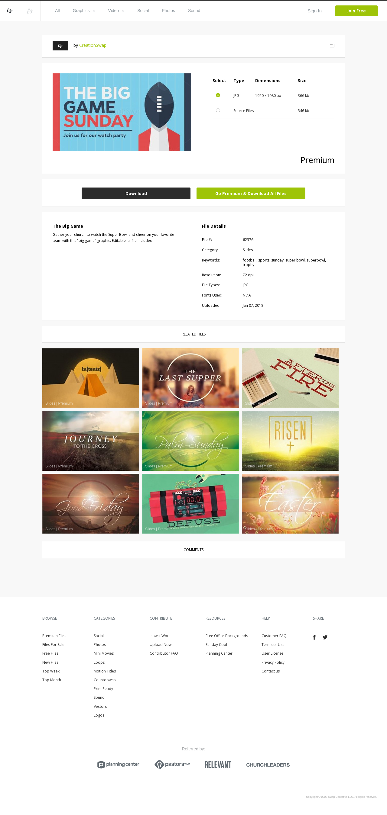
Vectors (100, 706)
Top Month (51, 679)
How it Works (161, 635)
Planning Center (219, 653)
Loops (99, 662)
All (57, 10)
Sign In (314, 10)
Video (116, 10)
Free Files (50, 653)
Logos (99, 715)
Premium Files (54, 635)
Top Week (51, 671)
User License (272, 653)
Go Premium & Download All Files (251, 193)
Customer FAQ (274, 635)
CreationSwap (92, 45)
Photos (168, 10)
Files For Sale (53, 644)
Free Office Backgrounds (227, 635)
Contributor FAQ (164, 653)
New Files (50, 662)
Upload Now (160, 644)
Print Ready (103, 688)
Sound (194, 10)
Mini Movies (104, 653)
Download (136, 193)
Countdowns (104, 679)
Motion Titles (105, 671)
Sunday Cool (216, 644)
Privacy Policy (273, 662)
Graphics (84, 10)
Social (143, 10)
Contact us (271, 671)
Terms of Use (273, 644)
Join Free (356, 11)
